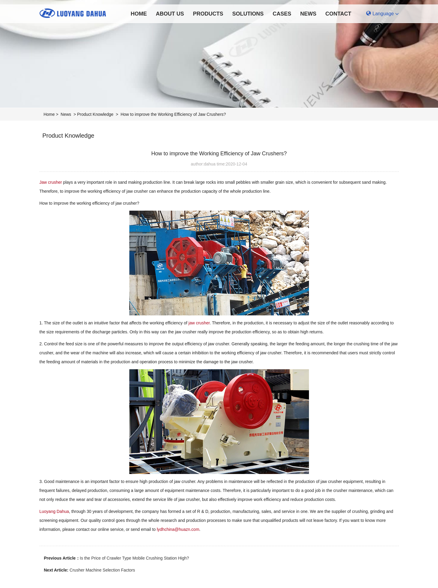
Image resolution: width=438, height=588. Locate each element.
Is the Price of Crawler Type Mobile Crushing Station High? (134, 558)
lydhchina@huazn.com (178, 529)
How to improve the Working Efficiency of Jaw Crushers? (173, 114)
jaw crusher (199, 322)
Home (139, 14)
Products (208, 14)
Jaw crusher (51, 182)
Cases (282, 14)
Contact (338, 14)
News (308, 14)
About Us (170, 14)
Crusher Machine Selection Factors (102, 570)
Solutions (248, 14)
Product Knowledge (95, 114)
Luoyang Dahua (54, 511)
